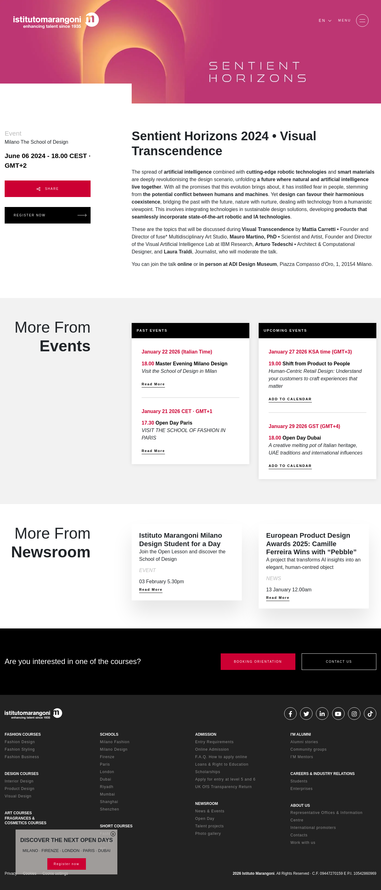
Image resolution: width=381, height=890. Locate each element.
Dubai (105, 779)
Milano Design (114, 749)
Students (299, 781)
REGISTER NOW (29, 215)
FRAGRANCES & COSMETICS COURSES (25, 820)
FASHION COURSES (23, 734)
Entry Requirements (214, 742)
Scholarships (207, 772)
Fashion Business (22, 757)
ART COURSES (18, 813)
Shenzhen (109, 809)
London (107, 772)
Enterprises (301, 789)
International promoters (313, 827)
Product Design (20, 789)
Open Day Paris (174, 423)
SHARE (47, 189)
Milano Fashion (114, 742)
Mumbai (107, 794)
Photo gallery (208, 833)
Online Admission (212, 749)
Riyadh (106, 787)
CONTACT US (339, 661)
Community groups (308, 749)
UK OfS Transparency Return (223, 787)
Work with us (302, 842)
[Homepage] (56, 20)
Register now (66, 864)
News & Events (209, 811)
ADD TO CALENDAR (290, 399)
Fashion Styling (20, 749)
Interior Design (19, 781)
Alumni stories (304, 742)
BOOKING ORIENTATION (258, 661)
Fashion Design (20, 742)
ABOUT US (300, 805)
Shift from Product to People (316, 363)
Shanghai (109, 802)
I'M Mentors (301, 757)
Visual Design (18, 796)
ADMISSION (205, 734)
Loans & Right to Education (221, 764)
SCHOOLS (109, 734)
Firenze (107, 757)
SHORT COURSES (116, 826)
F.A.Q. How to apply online (221, 757)
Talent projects (209, 826)
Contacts (299, 835)
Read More (153, 384)
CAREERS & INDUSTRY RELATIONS (322, 774)
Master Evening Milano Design (192, 363)
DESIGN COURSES (22, 774)
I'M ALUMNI (300, 734)
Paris (105, 764)
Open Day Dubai (302, 437)
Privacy (11, 873)
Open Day (204, 818)
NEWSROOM (206, 803)
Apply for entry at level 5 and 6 (225, 779)
